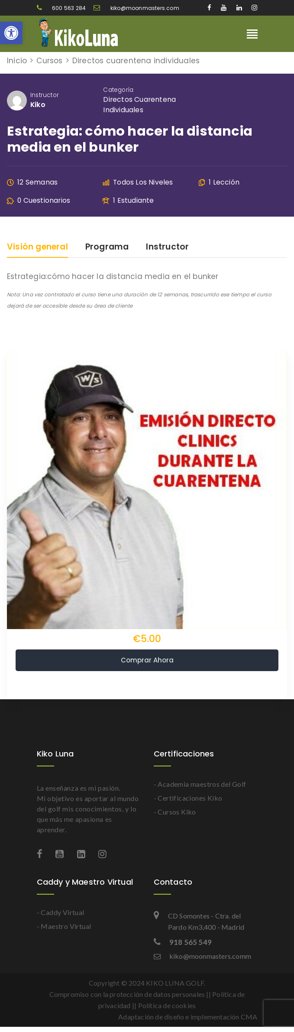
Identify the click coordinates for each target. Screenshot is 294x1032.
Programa (107, 248)
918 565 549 (183, 942)
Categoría (118, 90)
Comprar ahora (147, 660)
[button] (11, 33)
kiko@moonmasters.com (136, 8)
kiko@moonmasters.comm (202, 956)
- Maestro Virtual (64, 926)
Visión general (37, 248)
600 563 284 (62, 8)
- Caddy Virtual (60, 912)
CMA (249, 1017)
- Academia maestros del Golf (200, 784)
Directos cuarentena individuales (139, 104)
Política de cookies (167, 1005)
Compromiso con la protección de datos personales (127, 994)
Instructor (44, 95)
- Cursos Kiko (175, 812)
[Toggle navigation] (252, 34)
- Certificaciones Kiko (188, 798)
